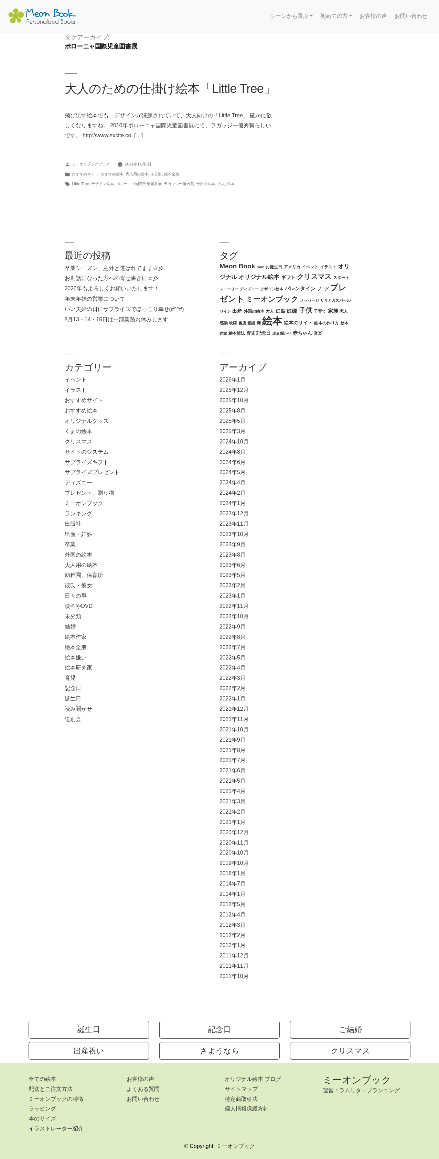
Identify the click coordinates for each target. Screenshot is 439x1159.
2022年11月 (234, 606)
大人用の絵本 (137, 174)
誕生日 (73, 698)
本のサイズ (42, 1119)
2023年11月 (234, 524)
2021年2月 (233, 812)
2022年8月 (233, 637)
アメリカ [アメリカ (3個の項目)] (292, 267)
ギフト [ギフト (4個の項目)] (288, 277)
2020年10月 (234, 853)
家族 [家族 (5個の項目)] (333, 311)
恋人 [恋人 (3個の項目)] (344, 311)
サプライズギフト (87, 462)
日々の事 (76, 596)
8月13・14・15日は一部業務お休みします (116, 319)
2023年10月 (234, 534)
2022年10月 (234, 616)
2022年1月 (233, 698)
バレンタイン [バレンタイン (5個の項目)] (300, 288)
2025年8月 (233, 411)
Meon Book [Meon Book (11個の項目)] (237, 266)
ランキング (78, 513)
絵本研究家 (78, 667)
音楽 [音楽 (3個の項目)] (318, 333)
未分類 (156, 174)
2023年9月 (233, 544)
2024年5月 (233, 472)
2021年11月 (234, 719)
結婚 (70, 627)
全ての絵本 (42, 1079)
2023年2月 (233, 585)
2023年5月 (233, 575)
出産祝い (89, 1051)
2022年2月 (233, 688)
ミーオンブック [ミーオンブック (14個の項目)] (272, 299)
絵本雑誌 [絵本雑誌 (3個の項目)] (236, 333)
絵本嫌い (76, 658)
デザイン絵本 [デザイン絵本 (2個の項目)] (271, 289)
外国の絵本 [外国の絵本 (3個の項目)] (254, 311)
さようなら (219, 1051)
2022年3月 (233, 678)
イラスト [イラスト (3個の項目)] (328, 267)
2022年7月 (233, 647)
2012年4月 (233, 914)
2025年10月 (234, 400)
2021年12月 (234, 709)
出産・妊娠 (78, 534)
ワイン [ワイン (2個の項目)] (225, 311)
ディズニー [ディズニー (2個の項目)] (249, 289)
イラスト (76, 390)
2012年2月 (233, 935)
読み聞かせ (78, 709)
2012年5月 (233, 904)
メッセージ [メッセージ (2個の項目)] (309, 300)
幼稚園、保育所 (84, 575)
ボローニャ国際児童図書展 (139, 184)
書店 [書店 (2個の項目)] (242, 323)
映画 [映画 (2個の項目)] (233, 323)
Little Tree (80, 184)
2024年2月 (233, 493)
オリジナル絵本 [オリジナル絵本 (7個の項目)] (258, 277)
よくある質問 (143, 1089)
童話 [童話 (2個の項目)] (251, 323)
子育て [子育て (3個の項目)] (320, 311)
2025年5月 (233, 421)
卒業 (70, 544)
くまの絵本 (78, 431)
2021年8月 (233, 750)
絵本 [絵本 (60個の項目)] (272, 320)
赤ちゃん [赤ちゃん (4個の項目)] (302, 333)
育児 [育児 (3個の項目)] (251, 333)
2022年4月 (233, 667)
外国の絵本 (78, 555)
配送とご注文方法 (51, 1089)
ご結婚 (350, 1029)
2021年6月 (233, 770)
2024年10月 (234, 441)
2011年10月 (234, 976)
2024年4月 (233, 482)
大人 (221, 184)
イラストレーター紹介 (56, 1128)
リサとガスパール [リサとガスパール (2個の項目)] (335, 300)
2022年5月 (233, 658)
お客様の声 (373, 16)
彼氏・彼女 (78, 585)
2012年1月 (233, 945)
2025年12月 (234, 390)
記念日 (73, 688)
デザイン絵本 (102, 184)
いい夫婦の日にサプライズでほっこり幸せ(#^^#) (124, 309)
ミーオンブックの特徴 (56, 1099)
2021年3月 (233, 801)
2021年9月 (233, 740)
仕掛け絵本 (205, 184)
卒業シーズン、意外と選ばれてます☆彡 (114, 268)
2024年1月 (233, 503)
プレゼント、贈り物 (89, 493)
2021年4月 (233, 791)
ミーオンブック (84, 503)
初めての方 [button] (334, 16)
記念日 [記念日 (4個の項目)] (263, 333)
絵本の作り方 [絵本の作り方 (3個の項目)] (326, 323)
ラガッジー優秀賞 (179, 184)
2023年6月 (233, 565)
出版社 (73, 524)
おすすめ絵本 (112, 174)
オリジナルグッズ (87, 421)
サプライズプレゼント (92, 472)
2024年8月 (233, 452)
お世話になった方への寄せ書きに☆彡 (111, 278)
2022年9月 (233, 627)
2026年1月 (233, 380)
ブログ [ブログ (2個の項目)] (323, 289)
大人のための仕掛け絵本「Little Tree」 (170, 89)
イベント (76, 380)
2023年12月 (234, 513)
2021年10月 (234, 729)
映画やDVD (79, 606)
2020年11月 (234, 843)
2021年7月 (233, 760)
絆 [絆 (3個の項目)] (259, 323)
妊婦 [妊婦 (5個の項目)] (292, 311)
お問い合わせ (411, 16)
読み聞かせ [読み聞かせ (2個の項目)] (281, 333)
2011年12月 (234, 955)
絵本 (231, 184)
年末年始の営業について (95, 299)
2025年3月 (233, 431)
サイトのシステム (87, 452)
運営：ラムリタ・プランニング (361, 1090)
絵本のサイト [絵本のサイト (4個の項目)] (298, 322)
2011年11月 (234, 966)
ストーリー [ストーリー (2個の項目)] (229, 289)
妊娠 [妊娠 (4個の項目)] (280, 311)
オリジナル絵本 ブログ (253, 1079)
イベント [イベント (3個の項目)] (310, 267)
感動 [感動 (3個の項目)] (224, 323)
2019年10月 (234, 863)
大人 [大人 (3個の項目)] (270, 311)
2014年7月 (233, 884)
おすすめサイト (85, 174)
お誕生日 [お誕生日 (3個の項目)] (274, 267)
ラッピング (42, 1109)
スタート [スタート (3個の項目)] (341, 277)
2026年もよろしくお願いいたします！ (112, 288)
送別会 (73, 719)
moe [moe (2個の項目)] (260, 267)
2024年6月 (233, 462)
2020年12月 (234, 832)
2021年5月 (233, 781)
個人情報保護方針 (247, 1109)
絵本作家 (76, 637)
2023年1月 (233, 596)
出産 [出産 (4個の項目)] (237, 311)
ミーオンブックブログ (91, 164)
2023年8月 (233, 555)
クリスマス (78, 441)
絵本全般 (171, 174)
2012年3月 (233, 925)
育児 (70, 678)
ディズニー (78, 482)
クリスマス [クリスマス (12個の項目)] (314, 276)
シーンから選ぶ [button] (289, 16)
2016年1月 (233, 873)
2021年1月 (233, 822)
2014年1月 (233, 894)
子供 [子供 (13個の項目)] (305, 310)
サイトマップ (241, 1089)
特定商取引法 (241, 1099)
